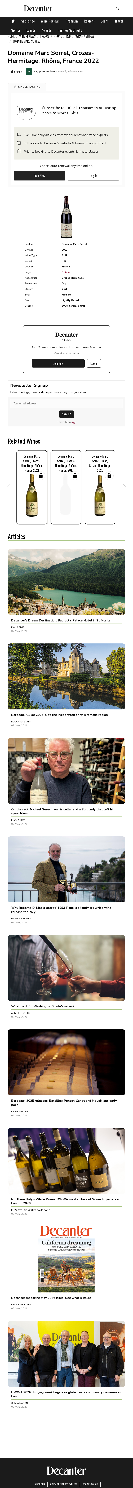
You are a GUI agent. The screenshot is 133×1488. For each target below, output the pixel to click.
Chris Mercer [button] (19, 1111)
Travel (119, 21)
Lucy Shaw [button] (18, 820)
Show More (67, 422)
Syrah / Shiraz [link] (84, 36)
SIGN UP (66, 414)
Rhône (66, 272)
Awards (47, 30)
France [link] (44, 36)
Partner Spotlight (70, 30)
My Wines (16, 71)
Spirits (15, 30)
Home (11, 36)
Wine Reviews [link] (27, 36)
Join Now (39, 175)
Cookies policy (90, 1484)
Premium (72, 21)
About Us (40, 1484)
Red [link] (68, 36)
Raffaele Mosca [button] (21, 918)
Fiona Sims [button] (17, 627)
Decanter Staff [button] (21, 721)
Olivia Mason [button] (19, 1403)
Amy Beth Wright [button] (22, 1013)
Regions (89, 21)
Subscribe (28, 21)
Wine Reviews (50, 21)
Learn (105, 21)
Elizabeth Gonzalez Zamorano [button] (30, 1210)
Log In (93, 175)
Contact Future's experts (63, 1484)
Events (31, 30)
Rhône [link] (58, 36)
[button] (27, 87)
